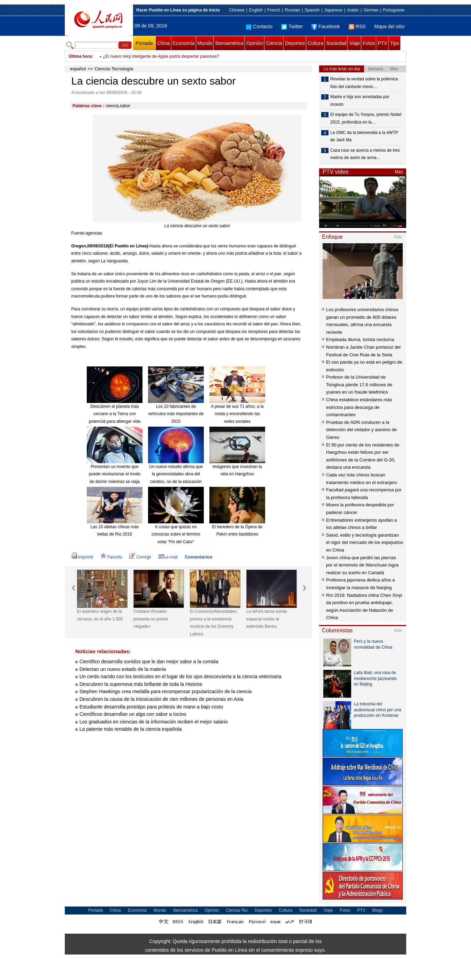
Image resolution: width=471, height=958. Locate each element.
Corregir (140, 557)
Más (399, 171)
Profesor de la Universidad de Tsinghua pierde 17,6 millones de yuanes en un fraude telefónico (359, 384)
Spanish (311, 10)
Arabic (353, 10)
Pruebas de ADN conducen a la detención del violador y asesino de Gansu (361, 430)
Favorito (111, 557)
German (370, 10)
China (163, 43)
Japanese (333, 10)
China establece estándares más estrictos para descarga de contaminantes (359, 407)
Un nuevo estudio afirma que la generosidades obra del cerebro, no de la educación (175, 474)
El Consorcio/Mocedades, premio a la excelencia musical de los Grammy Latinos (214, 622)
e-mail (168, 557)
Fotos (369, 43)
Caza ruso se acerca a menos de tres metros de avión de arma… (365, 154)
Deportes (295, 43)
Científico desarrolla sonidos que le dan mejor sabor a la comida (148, 661)
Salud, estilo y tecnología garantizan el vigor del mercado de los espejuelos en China (364, 542)
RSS (357, 26)
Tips (394, 43)
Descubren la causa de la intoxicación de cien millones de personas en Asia (161, 699)
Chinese (237, 10)
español (78, 68)
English (256, 10)
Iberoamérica (229, 43)
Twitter (292, 26)
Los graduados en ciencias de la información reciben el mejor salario (154, 722)
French (273, 10)
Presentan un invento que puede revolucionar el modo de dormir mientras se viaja (114, 474)
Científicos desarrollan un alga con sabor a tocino (132, 714)
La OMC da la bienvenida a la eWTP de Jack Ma (364, 136)
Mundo (205, 43)
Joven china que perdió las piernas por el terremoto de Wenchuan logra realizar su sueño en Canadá (362, 565)
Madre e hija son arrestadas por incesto (359, 100)
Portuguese (393, 10)
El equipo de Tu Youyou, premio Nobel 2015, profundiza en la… (365, 118)
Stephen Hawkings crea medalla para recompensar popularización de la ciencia (165, 691)
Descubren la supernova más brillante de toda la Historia (140, 684)
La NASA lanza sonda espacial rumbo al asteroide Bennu (266, 619)
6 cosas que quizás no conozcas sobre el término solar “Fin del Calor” (176, 534)
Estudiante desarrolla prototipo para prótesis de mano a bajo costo (151, 707)
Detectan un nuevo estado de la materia (122, 669)
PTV (382, 43)
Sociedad (336, 43)
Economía (184, 43)
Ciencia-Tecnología (114, 68)
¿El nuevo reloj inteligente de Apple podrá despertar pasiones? (161, 56)
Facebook (325, 26)
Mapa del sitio (389, 26)
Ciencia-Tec (237, 910)
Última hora (80, 56)
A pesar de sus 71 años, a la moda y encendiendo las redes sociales (237, 414)
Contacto (259, 26)
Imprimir (82, 557)
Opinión (254, 43)
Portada (144, 43)
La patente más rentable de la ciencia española (130, 729)
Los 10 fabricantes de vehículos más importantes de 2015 (175, 414)
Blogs (377, 910)
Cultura (315, 43)
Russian (292, 10)
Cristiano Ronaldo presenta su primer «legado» (150, 619)
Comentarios (198, 557)
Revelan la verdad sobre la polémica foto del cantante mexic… (364, 83)
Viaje (354, 43)
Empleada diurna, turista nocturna (360, 339)
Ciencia (274, 43)
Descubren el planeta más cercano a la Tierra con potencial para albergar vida (114, 414)
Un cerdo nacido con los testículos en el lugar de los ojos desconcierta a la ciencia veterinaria (180, 676)
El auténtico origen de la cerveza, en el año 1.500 (100, 615)
